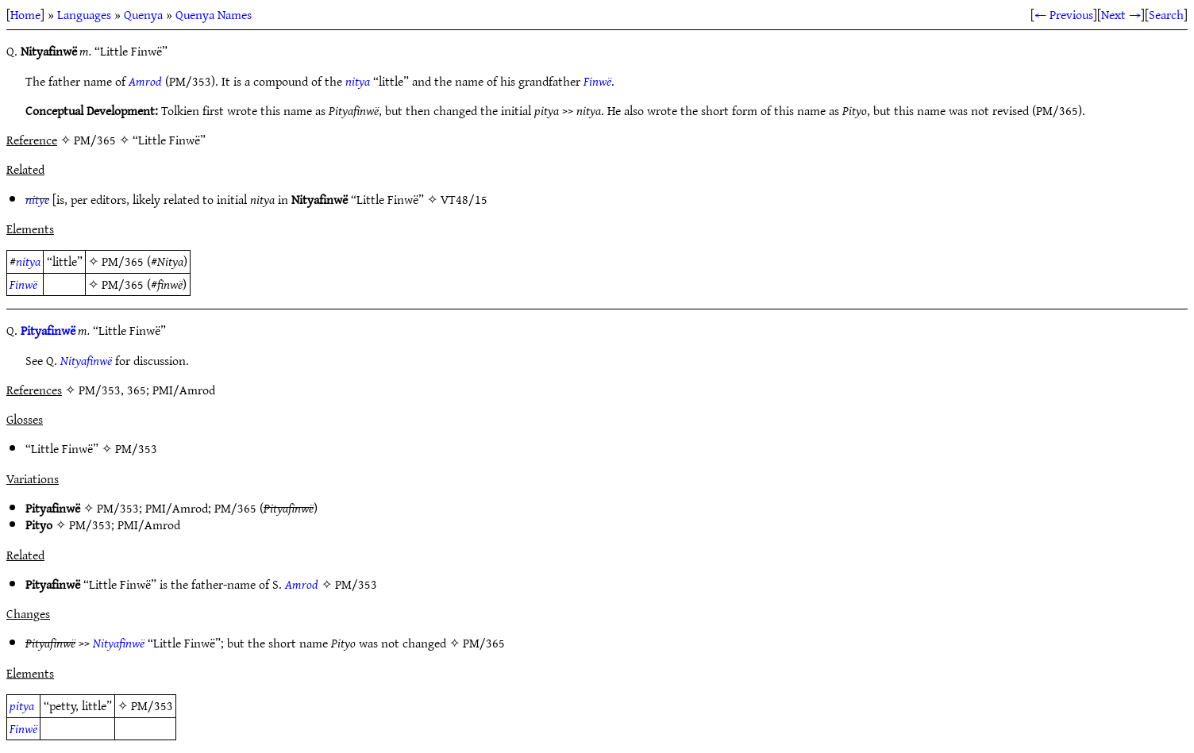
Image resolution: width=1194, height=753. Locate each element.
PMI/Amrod (176, 508)
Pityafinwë (48, 330)
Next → (1121, 14)
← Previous (1063, 14)
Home (25, 14)
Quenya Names (213, 14)
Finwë (597, 81)
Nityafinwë (86, 360)
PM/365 (123, 261)
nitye (37, 199)
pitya (22, 705)
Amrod (145, 81)
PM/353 (136, 448)
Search (1166, 14)
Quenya (143, 14)
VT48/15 (464, 199)
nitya (357, 81)
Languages (84, 14)
